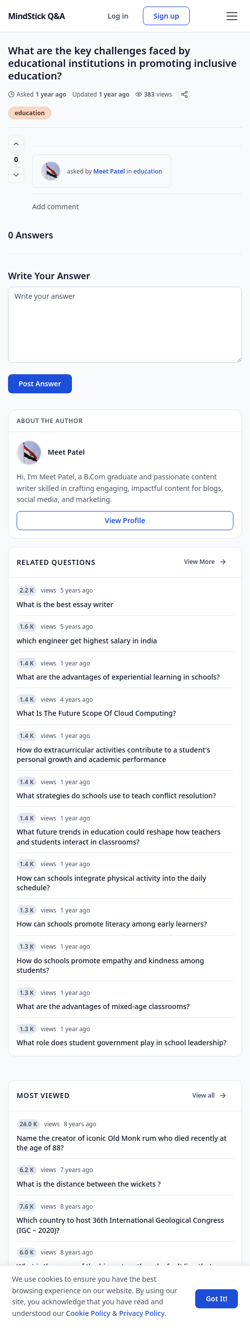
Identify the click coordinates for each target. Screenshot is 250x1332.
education (30, 113)
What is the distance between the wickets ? (89, 1184)
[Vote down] (16, 175)
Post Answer (40, 383)
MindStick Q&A (36, 16)
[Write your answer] (125, 325)
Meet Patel (109, 171)
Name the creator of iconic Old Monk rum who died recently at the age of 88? (121, 1142)
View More (205, 561)
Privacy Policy (141, 1313)
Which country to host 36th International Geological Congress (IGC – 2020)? (120, 1224)
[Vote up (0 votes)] (16, 144)
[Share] (184, 94)
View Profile (125, 520)
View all (209, 1095)
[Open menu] (232, 16)
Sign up (166, 16)
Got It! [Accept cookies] (216, 1298)
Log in (118, 16)
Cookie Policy (88, 1313)
